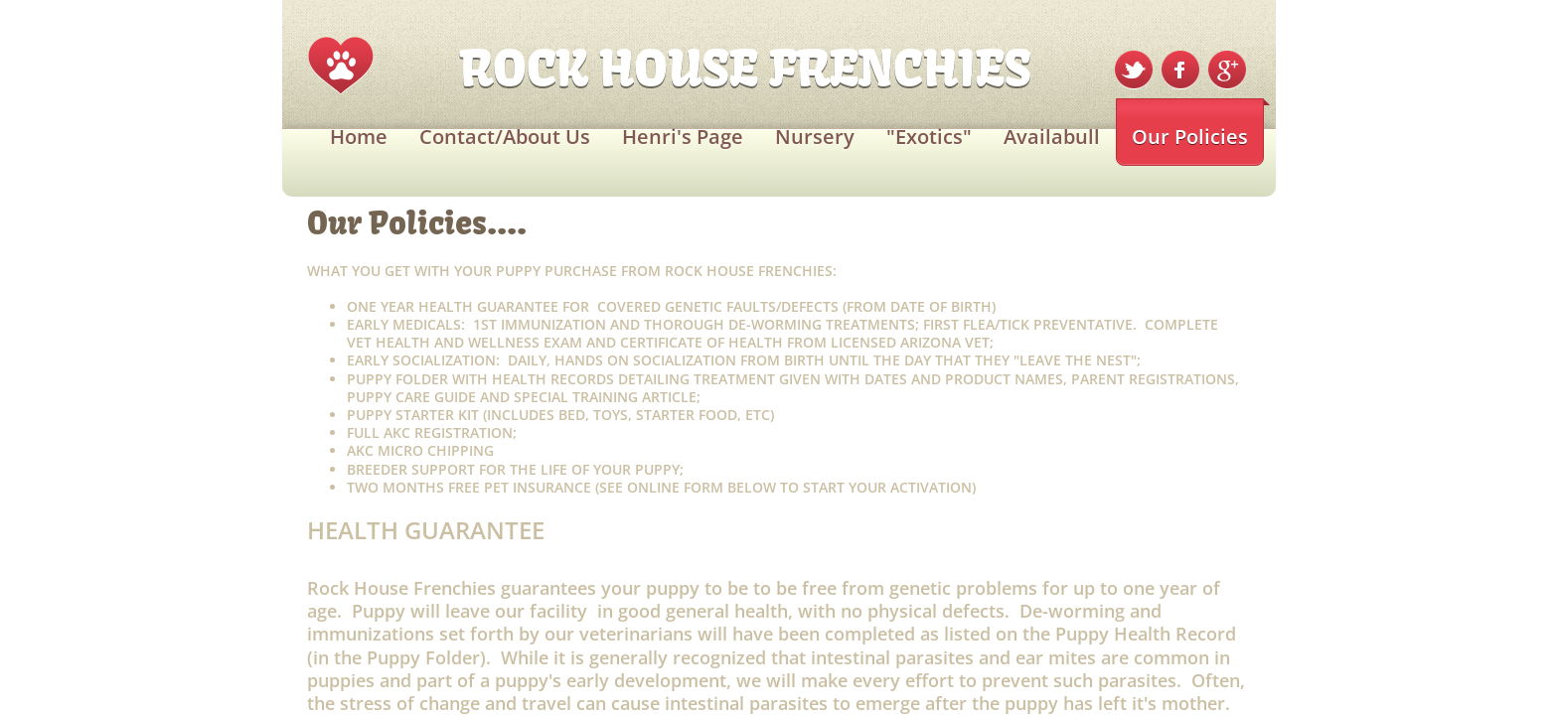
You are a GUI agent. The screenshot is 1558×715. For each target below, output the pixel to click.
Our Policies (1190, 136)
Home (359, 136)
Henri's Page (682, 136)
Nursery (815, 136)
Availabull (1052, 136)
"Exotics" (929, 136)
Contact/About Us (504, 136)
